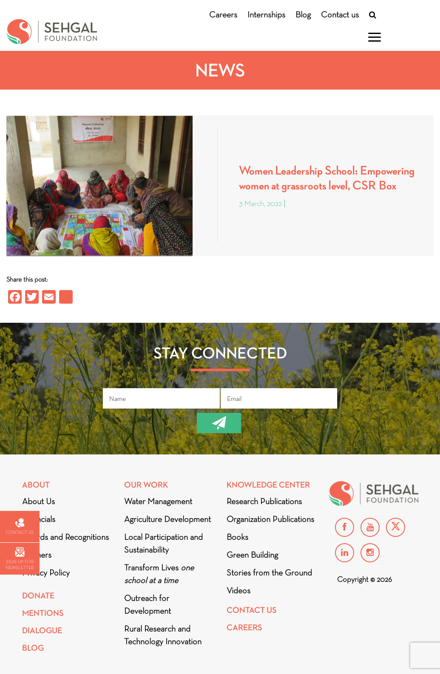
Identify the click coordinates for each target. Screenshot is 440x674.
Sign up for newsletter (20, 558)
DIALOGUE (42, 630)
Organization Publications (270, 519)
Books (237, 537)
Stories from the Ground (269, 572)
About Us (38, 501)
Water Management (158, 501)
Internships (266, 14)
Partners (36, 555)
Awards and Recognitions (65, 537)
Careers (223, 14)
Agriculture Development (167, 519)
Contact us (340, 14)
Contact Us (252, 610)
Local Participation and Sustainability (163, 543)
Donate (38, 596)
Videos (238, 590)
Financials (38, 519)
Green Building (252, 555)
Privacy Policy (46, 572)
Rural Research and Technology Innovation (163, 634)
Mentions (43, 613)
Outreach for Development (147, 604)
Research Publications (264, 501)
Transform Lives (159, 573)
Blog (303, 14)
